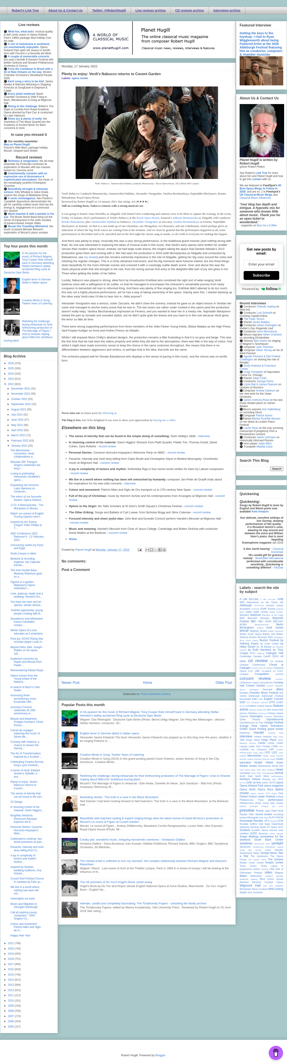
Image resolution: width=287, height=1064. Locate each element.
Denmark (268, 689)
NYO (280, 779)
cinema (254, 668)
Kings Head (253, 740)
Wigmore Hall (250, 885)
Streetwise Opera (274, 847)
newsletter (245, 773)
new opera (245, 770)
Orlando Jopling (266, 306)
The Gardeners (259, 856)
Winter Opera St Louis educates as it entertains (26, 632)
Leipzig (243, 746)
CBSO (275, 656)
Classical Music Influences (255, 197)
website (279, 876)
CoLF (280, 671)
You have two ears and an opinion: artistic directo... (26, 603)
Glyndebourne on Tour (251, 722)
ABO (242, 602)
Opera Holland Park (251, 785)
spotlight (277, 843)
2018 (11, 958)
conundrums (266, 682)
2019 (11, 953)
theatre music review (252, 862)
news (279, 769)
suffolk (268, 850)
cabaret (260, 653)
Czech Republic (275, 686)
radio (267, 810)
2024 (11, 373)
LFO (281, 746)
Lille (253, 749)
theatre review (274, 862)
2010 (11, 1000)
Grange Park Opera (254, 725)
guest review (275, 729)
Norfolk (279, 773)
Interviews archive (226, 10)
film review (273, 709)
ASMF (263, 608)
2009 (11, 1005)
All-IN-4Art (259, 605)
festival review (256, 710)
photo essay (262, 803)
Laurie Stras (250, 428)
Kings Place (269, 739)
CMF (257, 671)
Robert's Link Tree (25, 10)
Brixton (253, 637)
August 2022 (19, 409)
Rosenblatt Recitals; (252, 820)
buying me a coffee (165, 420)
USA (271, 869)
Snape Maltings (249, 836)
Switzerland (246, 853)
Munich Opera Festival (250, 759)
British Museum (275, 631)
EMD (254, 699)
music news (263, 762)
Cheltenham (258, 664)
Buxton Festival (269, 640)
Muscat (265, 759)
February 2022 (20, 440)
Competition (262, 674)
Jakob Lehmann (266, 437)
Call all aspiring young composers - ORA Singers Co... (23, 915)
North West (262, 776)
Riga (266, 817)
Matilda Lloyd (264, 446)
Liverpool (262, 749)
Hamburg (244, 732)
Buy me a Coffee (267, 225)
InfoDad (278, 567)
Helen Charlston (272, 334)
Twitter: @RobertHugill (109, 10)
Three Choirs (248, 866)
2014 (11, 979)
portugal (254, 806)
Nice (253, 773)
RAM (274, 810)
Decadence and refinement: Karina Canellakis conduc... (26, 622)
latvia (280, 740)
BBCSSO (278, 621)
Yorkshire (258, 892)
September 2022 (21, 404)
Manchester (254, 755)
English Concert (273, 699)
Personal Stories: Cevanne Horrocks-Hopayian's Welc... (26, 830)
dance (242, 689)
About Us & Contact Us (66, 10)
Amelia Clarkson (265, 390)
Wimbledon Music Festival (254, 889)
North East (246, 776)
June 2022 (17, 419)
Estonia (264, 702)
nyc (274, 779)
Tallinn (256, 853)
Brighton (254, 631)
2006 (11, 1021)
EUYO (243, 706)
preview (247, 810)
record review (107, 446)
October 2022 (19, 399)
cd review (258, 660)
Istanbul (267, 736)
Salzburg (244, 827)
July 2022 (17, 414)
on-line (257, 782)
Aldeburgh (246, 605)
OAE (249, 782)
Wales (243, 875)
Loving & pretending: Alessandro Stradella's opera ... (25, 477)
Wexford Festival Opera (267, 882)
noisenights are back (22, 898)
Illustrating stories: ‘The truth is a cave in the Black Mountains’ (119, 797)
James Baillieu (261, 322)
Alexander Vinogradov (145, 221)
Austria (271, 608)
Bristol (263, 631)
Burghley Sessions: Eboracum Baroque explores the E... (23, 818)
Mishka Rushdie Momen (266, 418)
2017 (11, 964)
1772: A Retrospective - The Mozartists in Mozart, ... (26, 507)
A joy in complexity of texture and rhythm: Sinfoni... (23, 858)
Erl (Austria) (253, 702)
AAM (280, 599)
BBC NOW (265, 621)
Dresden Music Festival (264, 692)
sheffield (244, 833)
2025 (11, 368)
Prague (264, 806)
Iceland (271, 733)
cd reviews (276, 661)
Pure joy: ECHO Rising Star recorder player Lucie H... (27, 640)
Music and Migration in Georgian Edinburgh (24, 905)
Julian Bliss (265, 443)
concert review (109, 462)
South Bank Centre (268, 839)
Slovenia (263, 833)
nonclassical (268, 773)
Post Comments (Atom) (156, 694)
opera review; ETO (260, 793)
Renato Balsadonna (73, 221)
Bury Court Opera (249, 640)
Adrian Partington (267, 325)
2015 (11, 974)
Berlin (279, 624)
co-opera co (268, 671)
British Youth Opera (250, 634)
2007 (11, 1016)
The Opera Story (257, 859)
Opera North (248, 789)
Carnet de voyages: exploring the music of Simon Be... (25, 733)
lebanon (243, 743)
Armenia (255, 609)
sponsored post (262, 843)
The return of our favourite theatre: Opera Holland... (26, 498)
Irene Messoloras (267, 331)
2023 (11, 378)
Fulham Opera (275, 713)
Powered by (261, 289)
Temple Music (269, 853)
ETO (272, 702)
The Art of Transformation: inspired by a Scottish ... (26, 755)
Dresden (244, 692)
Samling (254, 827)
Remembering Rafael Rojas (26, 670)
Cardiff (266, 656)
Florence (262, 713)
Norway (266, 779)
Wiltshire (279, 886)
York (249, 892)
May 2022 (17, 425)
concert (279, 674)
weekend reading (248, 879)
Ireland (257, 736)
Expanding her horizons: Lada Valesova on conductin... (24, 488)
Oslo (280, 793)
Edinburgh (254, 696)
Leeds (261, 743)
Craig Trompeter (253, 371)
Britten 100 (269, 634)
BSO (270, 637)
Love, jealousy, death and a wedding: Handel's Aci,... (26, 595)
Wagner (279, 872)
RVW (280, 820)
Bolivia (260, 627)
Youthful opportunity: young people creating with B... (26, 612)
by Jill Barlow (264, 646)
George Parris (265, 381)
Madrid (243, 756)
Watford (269, 876)
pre (273, 806)
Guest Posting (257, 729)
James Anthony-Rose (256, 400)
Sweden (279, 850)
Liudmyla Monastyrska (184, 217)
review (243, 817)
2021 (11, 943)
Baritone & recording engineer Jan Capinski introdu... (25, 562)
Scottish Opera (259, 830)
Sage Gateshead (274, 824)
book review (275, 627)
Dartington (254, 689)
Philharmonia (247, 803)
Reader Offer (247, 814)
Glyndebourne (275, 719)
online (265, 782)
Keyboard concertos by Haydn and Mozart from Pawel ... (26, 662)
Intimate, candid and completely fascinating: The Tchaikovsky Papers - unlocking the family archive (143, 903)
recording (278, 814)
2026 (11, 363)
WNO (271, 889)
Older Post (224, 683)
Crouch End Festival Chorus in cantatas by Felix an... (27, 880)
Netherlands (264, 766)
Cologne (244, 674)
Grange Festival (273, 722)
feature (269, 706)
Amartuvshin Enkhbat (103, 221)
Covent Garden (255, 685)
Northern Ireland (250, 779)
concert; (279, 679)
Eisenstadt (245, 699)
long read (258, 752)
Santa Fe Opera (268, 827)
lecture (252, 743)
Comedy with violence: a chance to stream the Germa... (24, 745)
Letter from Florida (259, 746)
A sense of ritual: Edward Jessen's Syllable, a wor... (25, 773)
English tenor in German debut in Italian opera (109, 733)
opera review (80, 78)
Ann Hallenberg (271, 409)
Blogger (160, 1055)
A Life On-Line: (268, 599)
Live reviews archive (150, 10)
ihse (281, 733)
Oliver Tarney (264, 350)
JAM (242, 740)
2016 (11, 969)
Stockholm (245, 846)
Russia (273, 821)
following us (109, 413)
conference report (249, 682)
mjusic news (269, 756)
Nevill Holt (277, 766)
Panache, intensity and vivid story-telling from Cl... (27, 848)
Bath (242, 618)
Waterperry (256, 876)
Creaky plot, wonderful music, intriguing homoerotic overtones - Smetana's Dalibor (132, 839)
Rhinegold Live (255, 817)
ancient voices (274, 605)
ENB (261, 699)
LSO (274, 752)
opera (279, 782)
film (265, 710)
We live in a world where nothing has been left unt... (24, 890)
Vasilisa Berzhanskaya (186, 221)
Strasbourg (258, 847)
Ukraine (264, 869)
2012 (11, 990)
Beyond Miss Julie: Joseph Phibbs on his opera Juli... (26, 650)
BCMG (243, 624)
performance (275, 799)
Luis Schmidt (264, 312)
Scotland (245, 830)
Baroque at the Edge (272, 615)
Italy (275, 736)
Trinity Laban (269, 866)
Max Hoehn (260, 340)
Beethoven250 (262, 624)
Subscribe (261, 275)
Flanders (252, 713)
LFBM (274, 746)
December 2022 (21, 388)
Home (73, 539)
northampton (277, 776)
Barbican (255, 614)
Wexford (244, 882)
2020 (11, 948)
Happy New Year (20, 935)
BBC (254, 621)
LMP (271, 749)
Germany (278, 716)
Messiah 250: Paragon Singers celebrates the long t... (25, 465)
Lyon (281, 752)
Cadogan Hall (274, 653)
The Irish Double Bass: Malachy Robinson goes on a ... (26, 573)
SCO (280, 827)
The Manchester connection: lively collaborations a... (22, 453)
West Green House (271, 879)
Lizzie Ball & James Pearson (260, 384)
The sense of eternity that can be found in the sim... (27, 795)
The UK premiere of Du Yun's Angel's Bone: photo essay (116, 882)
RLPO (272, 817)
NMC (259, 773)
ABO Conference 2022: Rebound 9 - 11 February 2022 (27, 537)
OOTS (272, 782)
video (268, 872)
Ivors (281, 736)
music (272, 759)
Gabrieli (244, 716)
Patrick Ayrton (264, 415)
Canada (257, 656)
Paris (261, 800)
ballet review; (276, 612)
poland (243, 806)
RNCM (279, 817)
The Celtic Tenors (254, 319)
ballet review (260, 611)
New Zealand (268, 770)
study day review (250, 850)
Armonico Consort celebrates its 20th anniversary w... (22, 710)
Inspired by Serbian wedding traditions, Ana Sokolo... (25, 870)
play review (276, 803)
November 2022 (21, 393)
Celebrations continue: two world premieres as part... (27, 840)
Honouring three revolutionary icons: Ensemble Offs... (23, 698)
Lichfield (244, 749)
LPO (267, 752)
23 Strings (16, 801)
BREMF (244, 630)
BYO (252, 653)
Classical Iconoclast (277, 550)
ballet (249, 611)
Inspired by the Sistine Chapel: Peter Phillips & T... (26, 525)
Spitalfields (246, 843)
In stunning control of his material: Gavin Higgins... (27, 808)
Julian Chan (260, 378)
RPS (267, 820)
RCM (280, 810)
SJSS (253, 833)
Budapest (278, 637)
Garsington (256, 716)
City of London (266, 668)
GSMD (244, 729)
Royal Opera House (148, 217)
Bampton (244, 615)
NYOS (243, 782)
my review (90, 257)
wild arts (268, 886)
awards (279, 609)
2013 (11, 984)
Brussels (262, 637)
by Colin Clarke (269, 643)
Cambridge (245, 656)
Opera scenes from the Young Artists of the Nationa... (24, 679)
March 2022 (18, 435)
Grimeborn (277, 725)
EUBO (279, 702)
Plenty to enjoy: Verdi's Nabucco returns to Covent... (23, 785)
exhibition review (255, 706)
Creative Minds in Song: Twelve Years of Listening (112, 754)
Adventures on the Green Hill (265, 602)
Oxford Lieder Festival (262, 796)
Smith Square (276, 833)
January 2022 (19, 445)
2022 (11, 384)
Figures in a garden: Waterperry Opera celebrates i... (22, 585)
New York (256, 770)
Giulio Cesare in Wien (23, 553)
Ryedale (244, 824)
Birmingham (247, 627)
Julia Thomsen (264, 347)
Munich (279, 756)
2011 (11, 995)
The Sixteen (275, 859)
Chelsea (244, 664)
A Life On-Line (249, 599)
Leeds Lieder (275, 743)
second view (276, 830)
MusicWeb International (269, 558)
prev (281, 806)
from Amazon (260, 511)
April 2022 (17, 430)
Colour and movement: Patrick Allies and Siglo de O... (25, 927)
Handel (259, 732)
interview (204, 436)
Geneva (268, 716)
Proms (260, 810)
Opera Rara (265, 789)
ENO (242, 702)
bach (242, 612)
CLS (250, 671)
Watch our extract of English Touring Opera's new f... (27, 515)
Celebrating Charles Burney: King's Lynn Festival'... (27, 763)
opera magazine (273, 785)
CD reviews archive (189, 10)
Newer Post (71, 683)
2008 (11, 1010)
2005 (11, 1026)
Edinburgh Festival (272, 696)
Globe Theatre (250, 719)
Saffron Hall (256, 824)
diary (279, 689)
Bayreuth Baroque (258, 618)
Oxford (244, 796)
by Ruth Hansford (259, 649)
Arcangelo (245, 608)
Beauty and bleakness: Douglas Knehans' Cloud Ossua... (26, 722)
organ (274, 793)
